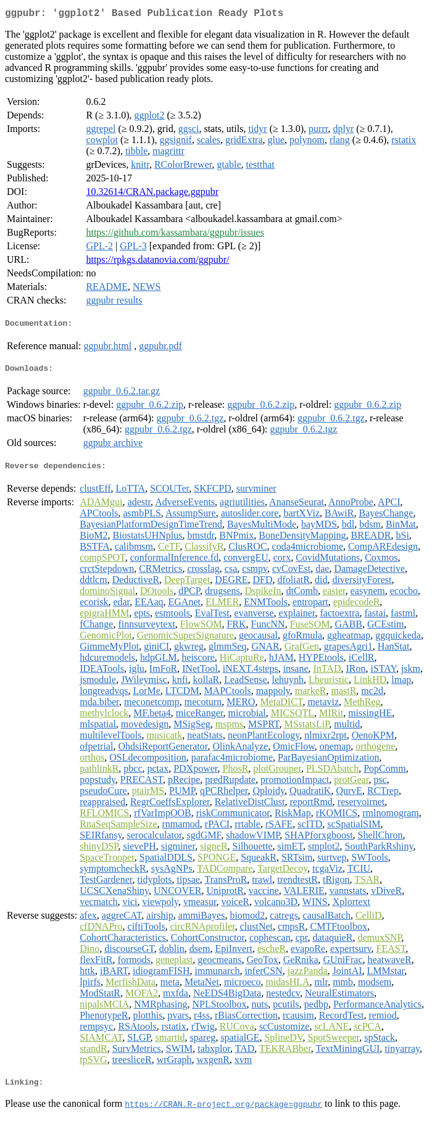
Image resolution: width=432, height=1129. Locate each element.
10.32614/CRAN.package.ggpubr (152, 194)
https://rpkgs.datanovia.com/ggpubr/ (157, 262)
